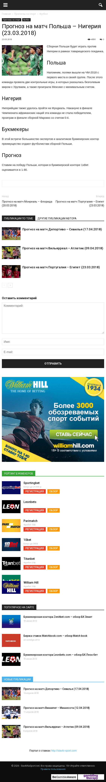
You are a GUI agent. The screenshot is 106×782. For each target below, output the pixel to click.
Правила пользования (53, 769)
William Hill (31, 582)
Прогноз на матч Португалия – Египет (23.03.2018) (79, 203)
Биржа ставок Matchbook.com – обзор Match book (55, 635)
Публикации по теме (18, 218)
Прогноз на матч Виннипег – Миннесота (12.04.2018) (57, 707)
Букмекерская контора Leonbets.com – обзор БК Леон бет (61, 654)
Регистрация (34, 491)
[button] (101, 5)
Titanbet (29, 559)
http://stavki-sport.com (64, 750)
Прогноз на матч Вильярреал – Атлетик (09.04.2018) (62, 248)
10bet (27, 540)
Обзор (53, 491)
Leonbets (30, 502)
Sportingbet (32, 483)
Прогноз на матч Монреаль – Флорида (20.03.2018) (27, 203)
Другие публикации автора (57, 218)
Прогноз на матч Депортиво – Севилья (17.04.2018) (62, 229)
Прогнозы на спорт (11, 19)
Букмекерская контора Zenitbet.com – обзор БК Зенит (58, 616)
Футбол (26, 19)
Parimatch (31, 521)
